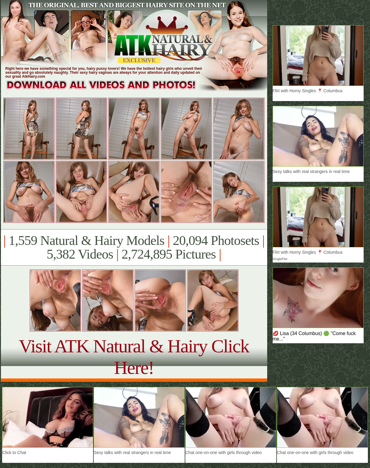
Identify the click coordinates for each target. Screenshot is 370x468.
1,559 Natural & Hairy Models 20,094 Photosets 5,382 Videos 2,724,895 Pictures (133, 247)
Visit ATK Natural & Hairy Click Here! (134, 357)
